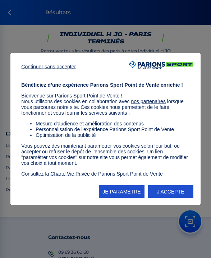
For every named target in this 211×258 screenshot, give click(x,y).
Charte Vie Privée (70, 174)
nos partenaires (148, 101)
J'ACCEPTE (170, 192)
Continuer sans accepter (48, 67)
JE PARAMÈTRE (121, 192)
